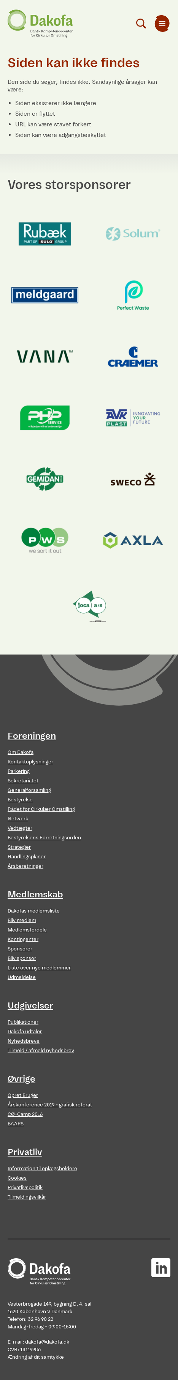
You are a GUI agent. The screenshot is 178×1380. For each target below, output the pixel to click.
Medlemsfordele (27, 930)
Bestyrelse (20, 799)
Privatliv (25, 1152)
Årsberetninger (25, 866)
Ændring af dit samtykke (36, 1357)
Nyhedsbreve (24, 1041)
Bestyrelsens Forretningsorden (44, 837)
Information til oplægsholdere (42, 1168)
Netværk (18, 818)
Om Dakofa (20, 752)
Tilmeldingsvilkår (27, 1197)
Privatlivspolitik (25, 1187)
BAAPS (16, 1123)
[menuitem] (162, 23)
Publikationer (23, 1022)
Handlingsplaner (27, 856)
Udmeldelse (22, 977)
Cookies (17, 1178)
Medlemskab (35, 894)
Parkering (19, 771)
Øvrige (21, 1078)
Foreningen (32, 735)
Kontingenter (23, 939)
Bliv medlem (22, 920)
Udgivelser (30, 1005)
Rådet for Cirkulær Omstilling (41, 809)
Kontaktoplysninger (30, 761)
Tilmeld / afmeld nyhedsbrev (41, 1050)
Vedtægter (20, 828)
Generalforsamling (29, 790)
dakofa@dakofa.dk (47, 1342)
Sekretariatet (23, 780)
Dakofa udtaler (25, 1031)
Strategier (19, 847)
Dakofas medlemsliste (34, 911)
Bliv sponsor (22, 958)
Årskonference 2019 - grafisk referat (50, 1104)
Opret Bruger (23, 1095)
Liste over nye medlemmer (39, 968)
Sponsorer (20, 949)
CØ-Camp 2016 (25, 1114)
